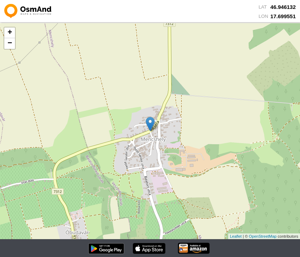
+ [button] (10, 32)
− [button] (10, 43)
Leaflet (236, 236)
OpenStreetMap (263, 236)
